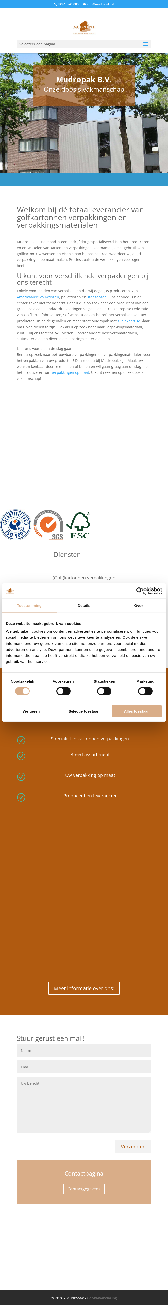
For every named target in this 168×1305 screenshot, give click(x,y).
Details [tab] (84, 605)
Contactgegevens (84, 1189)
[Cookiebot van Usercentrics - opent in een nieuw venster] (140, 591)
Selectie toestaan (84, 711)
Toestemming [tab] (29, 605)
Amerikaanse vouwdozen (38, 297)
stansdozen (97, 297)
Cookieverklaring (102, 1298)
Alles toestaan (137, 711)
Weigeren (31, 711)
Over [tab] (138, 605)
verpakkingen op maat (70, 372)
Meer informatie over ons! (84, 988)
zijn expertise (129, 320)
